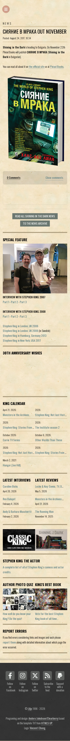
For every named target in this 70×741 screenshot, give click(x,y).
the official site (37, 67)
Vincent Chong (37, 728)
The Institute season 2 (47, 427)
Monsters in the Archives (16, 415)
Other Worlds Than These (48, 440)
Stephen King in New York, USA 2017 (22, 340)
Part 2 (14, 302)
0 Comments (13, 178)
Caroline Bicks (10, 486)
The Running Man (44, 512)
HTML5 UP (46, 723)
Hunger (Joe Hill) (12, 465)
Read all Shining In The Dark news (35, 216)
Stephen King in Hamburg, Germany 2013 (24, 336)
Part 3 (23, 302)
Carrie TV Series (11, 440)
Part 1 (6, 302)
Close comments (54, 178)
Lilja (30, 709)
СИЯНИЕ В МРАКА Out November (34, 31)
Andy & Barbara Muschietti (17, 512)
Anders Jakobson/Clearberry (43, 718)
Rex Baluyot (9, 499)
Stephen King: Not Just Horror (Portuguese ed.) (28, 453)
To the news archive (35, 223)
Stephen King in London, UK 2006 (20, 326)
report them (9, 642)
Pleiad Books (56, 67)
